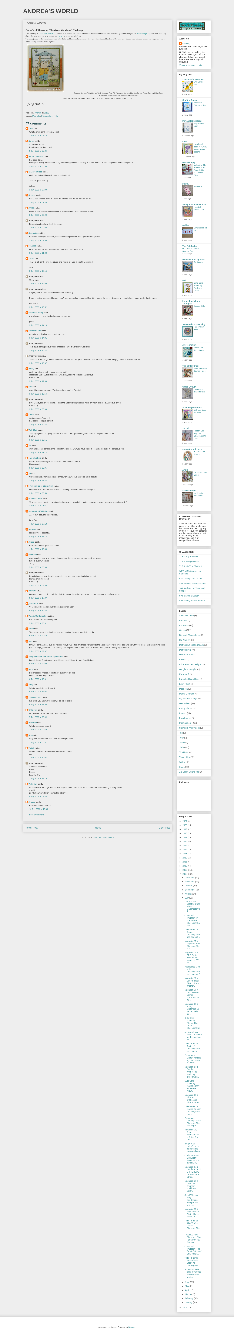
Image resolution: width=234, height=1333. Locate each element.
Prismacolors (47, 116)
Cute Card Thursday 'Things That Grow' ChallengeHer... (192, 1023)
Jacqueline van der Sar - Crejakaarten (46, 656)
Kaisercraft (184, 674)
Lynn (184, 141)
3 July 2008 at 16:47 (38, 363)
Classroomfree (35, 172)
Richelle (32, 529)
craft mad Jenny (36, 312)
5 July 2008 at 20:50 (38, 636)
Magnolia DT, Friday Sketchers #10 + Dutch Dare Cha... (192, 1135)
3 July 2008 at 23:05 (38, 468)
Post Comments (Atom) (103, 837)
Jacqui (185, 428)
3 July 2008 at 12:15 (38, 271)
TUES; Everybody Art (189, 561)
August (188, 894)
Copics (182, 630)
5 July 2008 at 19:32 (38, 610)
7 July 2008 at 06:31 (38, 742)
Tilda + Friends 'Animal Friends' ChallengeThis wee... (192, 1110)
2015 (185, 845)
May (187, 1286)
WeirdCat (33, 430)
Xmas (182, 767)
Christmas (184, 625)
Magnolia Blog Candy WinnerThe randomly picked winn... (191, 1072)
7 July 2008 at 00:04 (38, 717)
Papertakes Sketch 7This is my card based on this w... (192, 1059)
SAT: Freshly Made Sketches (192, 583)
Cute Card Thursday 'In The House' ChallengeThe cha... (192, 920)
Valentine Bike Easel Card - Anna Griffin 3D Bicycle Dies (200, 170)
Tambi (182, 742)
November (190, 881)
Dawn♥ (32, 591)
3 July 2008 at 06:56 (38, 166)
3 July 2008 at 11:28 (38, 253)
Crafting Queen (189, 100)
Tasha (31, 258)
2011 (185, 862)
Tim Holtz (183, 752)
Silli (30, 387)
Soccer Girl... (199, 306)
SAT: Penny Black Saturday (192, 600)
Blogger (131, 1327)
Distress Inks (185, 650)
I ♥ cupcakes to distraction (41, 486)
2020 (185, 825)
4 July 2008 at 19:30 (38, 549)
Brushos (183, 620)
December (190, 877)
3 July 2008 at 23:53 (38, 493)
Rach (31, 669)
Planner (182, 713)
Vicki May (33, 784)
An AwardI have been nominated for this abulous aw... (193, 1036)
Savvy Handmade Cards (194, 204)
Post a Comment (36, 815)
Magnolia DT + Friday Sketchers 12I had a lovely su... (192, 1009)
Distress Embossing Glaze (191, 645)
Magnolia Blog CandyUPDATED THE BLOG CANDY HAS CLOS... (192, 1172)
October (189, 885)
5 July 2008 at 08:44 (38, 567)
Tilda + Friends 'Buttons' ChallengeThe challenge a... (192, 1047)
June (187, 1282)
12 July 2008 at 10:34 (38, 809)
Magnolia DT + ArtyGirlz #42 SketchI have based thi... (191, 1213)
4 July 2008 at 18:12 (38, 536)
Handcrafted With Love (39, 511)
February (189, 1298)
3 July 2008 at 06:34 (38, 151)
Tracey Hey (184, 757)
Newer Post (32, 827)
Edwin (182, 659)
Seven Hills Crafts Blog (193, 324)
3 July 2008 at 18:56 (38, 394)
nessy (31, 368)
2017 (185, 837)
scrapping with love (192, 449)
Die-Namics (184, 640)
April (187, 1290)
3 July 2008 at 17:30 (38, 381)
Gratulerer (198, 262)
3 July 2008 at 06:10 (38, 135)
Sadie (31, 628)
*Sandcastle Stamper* (193, 79)
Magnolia (36, 116)
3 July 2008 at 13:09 (38, 284)
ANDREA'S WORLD (50, 11)
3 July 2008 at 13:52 (38, 307)
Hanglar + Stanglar (188, 669)
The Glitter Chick (190, 366)
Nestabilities (184, 703)
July (187, 898)
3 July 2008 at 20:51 (38, 440)
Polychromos (185, 718)
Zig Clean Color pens (189, 772)
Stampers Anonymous (189, 728)
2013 (185, 853)
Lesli (31, 128)
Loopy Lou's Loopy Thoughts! (192, 302)
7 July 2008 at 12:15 (38, 778)
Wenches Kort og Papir (193, 259)
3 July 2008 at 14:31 (38, 338)
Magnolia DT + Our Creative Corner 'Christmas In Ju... (191, 995)
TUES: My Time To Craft (190, 566)
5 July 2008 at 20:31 (38, 623)
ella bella (33, 554)
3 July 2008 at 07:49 (38, 202)
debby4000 (34, 233)
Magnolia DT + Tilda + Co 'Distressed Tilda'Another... (192, 1099)
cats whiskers (35, 458)
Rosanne (33, 722)
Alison (31, 542)
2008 (185, 874)
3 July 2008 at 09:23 (38, 228)
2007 (185, 1307)
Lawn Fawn (184, 684)
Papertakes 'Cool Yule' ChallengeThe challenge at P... (192, 970)
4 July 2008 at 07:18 (38, 524)
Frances (32, 246)
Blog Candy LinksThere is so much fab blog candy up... (192, 1147)
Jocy (31, 684)
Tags (181, 738)
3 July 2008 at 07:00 (38, 190)
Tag (181, 733)
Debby (185, 225)
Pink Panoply (188, 162)
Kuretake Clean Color (189, 679)
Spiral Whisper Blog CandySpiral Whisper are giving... (191, 1200)
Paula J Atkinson (36, 156)
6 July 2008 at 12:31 (38, 679)
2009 (185, 870)
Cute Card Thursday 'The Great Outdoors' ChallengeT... (192, 1250)
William (182, 762)
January (189, 1302)
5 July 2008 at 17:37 (38, 598)
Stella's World (189, 490)
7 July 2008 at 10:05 (38, 758)
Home (98, 827)
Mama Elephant (186, 694)
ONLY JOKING (189, 345)
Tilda (56, 116)
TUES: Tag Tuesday (188, 556)
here (60, 36)
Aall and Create (186, 615)
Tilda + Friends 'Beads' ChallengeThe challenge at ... (192, 933)
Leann (31, 414)
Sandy (31, 141)
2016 (185, 841)
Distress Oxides (186, 654)
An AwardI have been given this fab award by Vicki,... (192, 1273)
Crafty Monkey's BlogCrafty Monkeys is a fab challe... (191, 1159)
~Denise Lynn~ (35, 498)
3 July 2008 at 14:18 (38, 325)
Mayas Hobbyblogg (191, 121)
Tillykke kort (199, 186)
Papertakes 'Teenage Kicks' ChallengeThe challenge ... (192, 1122)
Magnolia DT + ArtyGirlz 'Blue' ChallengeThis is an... (192, 945)
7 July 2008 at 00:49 (38, 730)
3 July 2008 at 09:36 (38, 240)
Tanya (31, 748)
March (188, 1294)
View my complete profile (190, 65)
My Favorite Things (188, 698)
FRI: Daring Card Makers (191, 578)
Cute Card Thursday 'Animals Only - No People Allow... (192, 1086)
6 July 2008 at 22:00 (38, 704)
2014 (185, 849)
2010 (185, 866)
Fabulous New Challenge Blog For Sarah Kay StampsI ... (192, 1238)
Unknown (33, 710)
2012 (185, 858)
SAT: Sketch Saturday (189, 596)
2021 (185, 821)
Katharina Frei (35, 331)
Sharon (32, 195)
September (190, 890)
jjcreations (33, 603)
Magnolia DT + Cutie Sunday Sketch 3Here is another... (192, 982)
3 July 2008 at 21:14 (38, 452)
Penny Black (185, 708)
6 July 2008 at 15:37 (38, 692)
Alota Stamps (142, 33)
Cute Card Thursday (46, 33)
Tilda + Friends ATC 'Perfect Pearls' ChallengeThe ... (192, 1226)
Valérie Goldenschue (38, 616)
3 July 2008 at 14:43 (38, 350)
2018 (185, 833)
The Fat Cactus (189, 246)
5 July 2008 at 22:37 (38, 651)
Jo (30, 473)
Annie (31, 208)
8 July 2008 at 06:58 (38, 796)
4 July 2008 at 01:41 (38, 506)
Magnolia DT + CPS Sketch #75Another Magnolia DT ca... (191, 957)
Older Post (164, 827)
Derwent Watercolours (189, 635)
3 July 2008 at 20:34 (38, 424)
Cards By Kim (189, 387)
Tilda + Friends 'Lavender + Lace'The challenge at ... (192, 1262)
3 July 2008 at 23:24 (38, 480)
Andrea (32, 802)
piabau (185, 184)
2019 (185, 829)
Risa (31, 735)
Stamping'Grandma (192, 407)
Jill (30, 445)
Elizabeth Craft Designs (190, 664)
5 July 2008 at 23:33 (38, 664)
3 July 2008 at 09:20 (38, 215)
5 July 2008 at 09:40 (38, 585)
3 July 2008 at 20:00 (38, 409)
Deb (30, 641)
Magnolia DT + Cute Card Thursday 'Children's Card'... (191, 1186)
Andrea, (186, 43)
